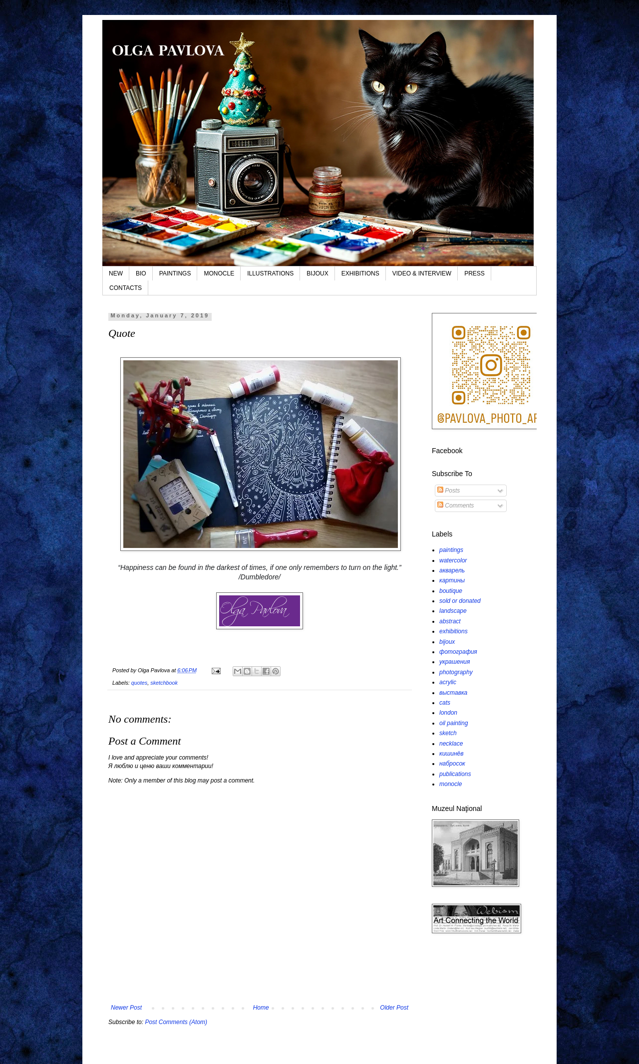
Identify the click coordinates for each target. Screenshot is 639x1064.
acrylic (447, 682)
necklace (451, 743)
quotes (139, 683)
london (448, 712)
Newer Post (126, 1007)
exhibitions (453, 631)
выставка (453, 692)
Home (261, 1007)
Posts (448, 490)
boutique (450, 590)
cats (444, 702)
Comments (455, 505)
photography (456, 672)
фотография (458, 651)
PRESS (474, 273)
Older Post (394, 1007)
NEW (116, 273)
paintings (451, 549)
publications (455, 774)
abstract (450, 621)
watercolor (453, 560)
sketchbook (164, 683)
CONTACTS (125, 287)
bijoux (447, 641)
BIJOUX (317, 273)
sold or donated (460, 600)
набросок (452, 763)
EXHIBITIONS (360, 273)
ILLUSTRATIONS (270, 273)
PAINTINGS (175, 273)
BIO (141, 273)
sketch (448, 733)
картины (452, 580)
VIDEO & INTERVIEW (421, 273)
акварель (452, 570)
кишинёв (451, 753)
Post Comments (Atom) (176, 1022)
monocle (450, 784)
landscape (453, 610)
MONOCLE (219, 273)
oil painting (453, 723)
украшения (454, 661)
